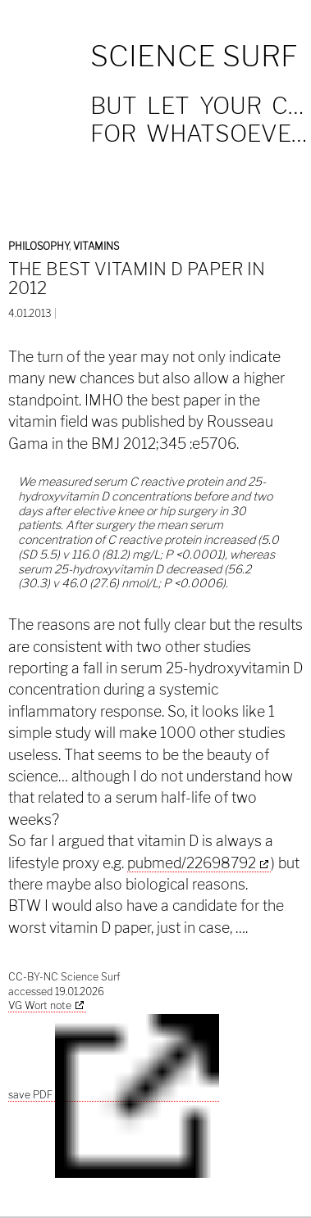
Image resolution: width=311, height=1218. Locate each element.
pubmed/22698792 (191, 863)
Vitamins (96, 246)
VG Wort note (39, 1005)
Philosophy (38, 246)
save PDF (113, 1095)
